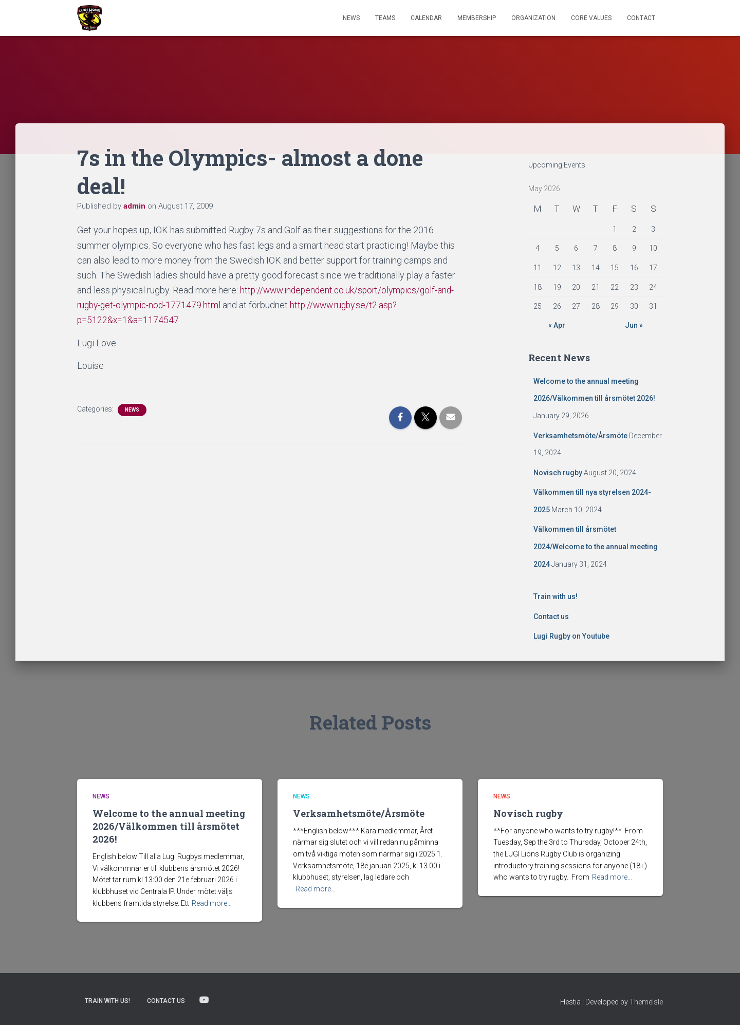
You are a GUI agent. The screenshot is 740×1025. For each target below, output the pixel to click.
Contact (641, 18)
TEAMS (385, 18)
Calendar (426, 18)
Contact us (551, 616)
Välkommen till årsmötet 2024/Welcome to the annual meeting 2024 (595, 546)
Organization (533, 18)
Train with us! (555, 596)
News (351, 18)
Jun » (634, 325)
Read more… (212, 903)
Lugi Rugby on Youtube (571, 636)
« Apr (556, 325)
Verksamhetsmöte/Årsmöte (580, 436)
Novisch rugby (557, 473)
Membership (476, 18)
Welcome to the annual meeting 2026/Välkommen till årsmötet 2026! (168, 826)
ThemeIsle (646, 1002)
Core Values (591, 18)
